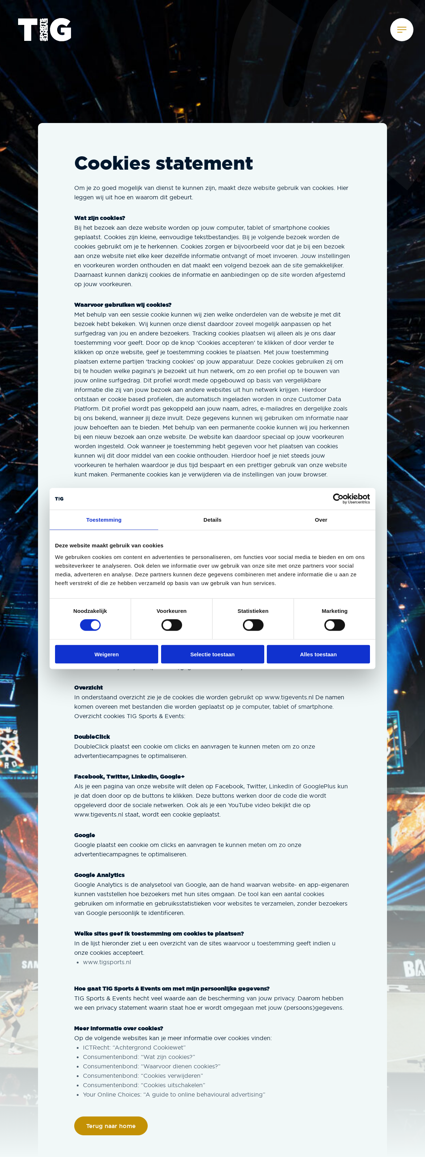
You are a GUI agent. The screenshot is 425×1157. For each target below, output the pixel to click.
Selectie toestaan (212, 654)
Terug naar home (111, 1126)
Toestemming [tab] (104, 520)
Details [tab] (212, 520)
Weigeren (106, 654)
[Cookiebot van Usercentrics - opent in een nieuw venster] (338, 498)
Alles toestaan (318, 654)
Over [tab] (321, 520)
